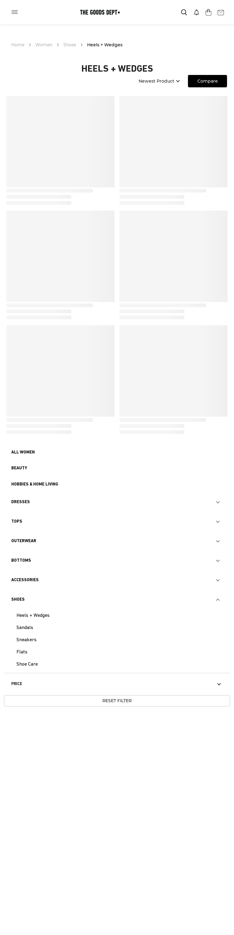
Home (17, 45)
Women (43, 45)
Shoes (69, 45)
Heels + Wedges (104, 45)
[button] (23, 452)
